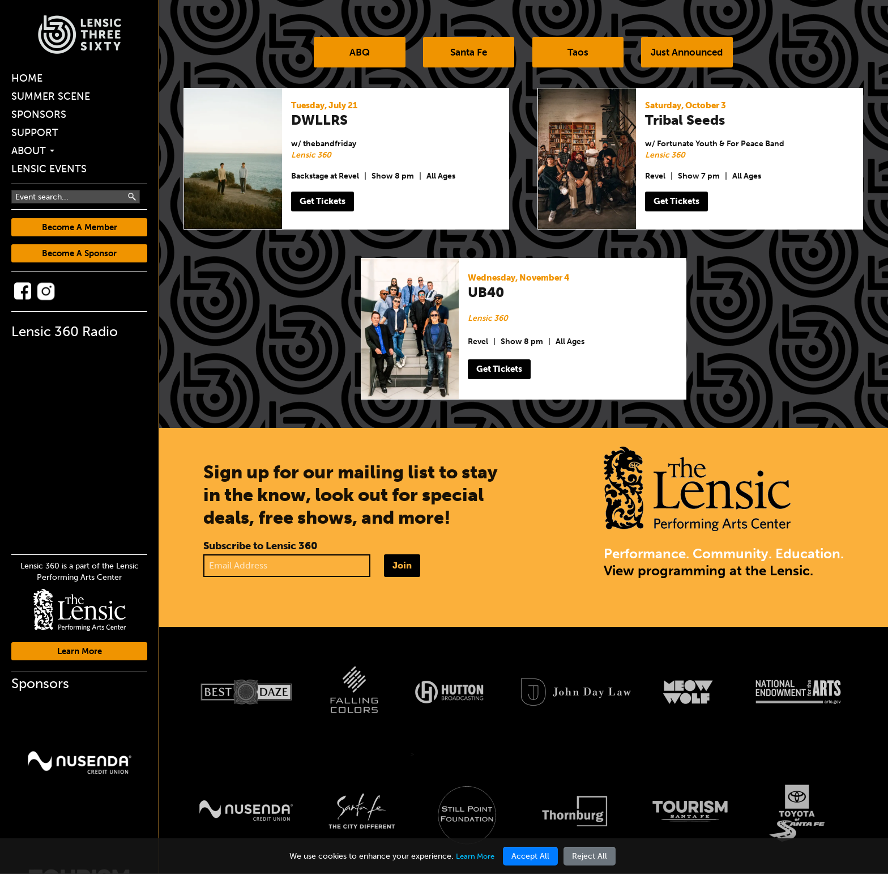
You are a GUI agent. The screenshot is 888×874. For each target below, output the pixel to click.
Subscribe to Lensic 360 (260, 546)
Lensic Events (49, 169)
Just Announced (694, 52)
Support (34, 132)
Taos (580, 52)
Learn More (79, 651)
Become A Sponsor (79, 253)
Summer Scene (50, 96)
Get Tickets (325, 202)
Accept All (532, 856)
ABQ (352, 52)
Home (26, 78)
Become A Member (79, 227)
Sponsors (38, 114)
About (32, 151)
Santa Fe (466, 52)
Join (402, 566)
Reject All (591, 856)
